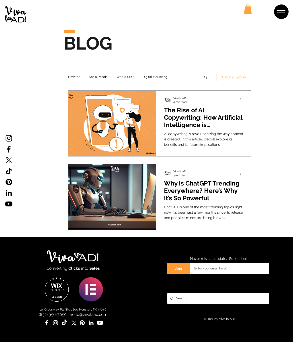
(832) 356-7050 (53, 314)
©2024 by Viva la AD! (219, 319)
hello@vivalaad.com (88, 314)
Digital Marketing (155, 77)
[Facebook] (8, 149)
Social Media (98, 77)
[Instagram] (8, 138)
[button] (281, 11)
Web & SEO (125, 77)
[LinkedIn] (8, 193)
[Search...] (218, 298)
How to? (74, 77)
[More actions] (242, 99)
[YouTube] (8, 204)
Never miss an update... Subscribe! (218, 258)
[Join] (178, 268)
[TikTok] (8, 171)
